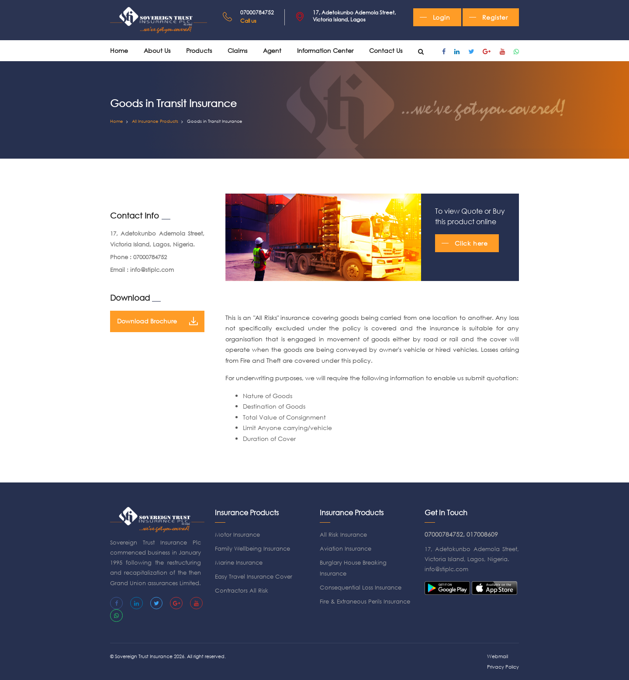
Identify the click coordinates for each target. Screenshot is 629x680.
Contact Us (385, 50)
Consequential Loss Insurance (360, 587)
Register (495, 17)
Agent (272, 50)
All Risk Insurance (343, 534)
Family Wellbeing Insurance (252, 548)
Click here (471, 243)
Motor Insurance (237, 534)
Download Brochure (157, 321)
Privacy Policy (503, 666)
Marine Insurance (239, 562)
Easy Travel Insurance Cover (253, 576)
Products (199, 50)
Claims (237, 50)
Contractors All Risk (241, 590)
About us (157, 50)
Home (119, 50)
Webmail (497, 656)
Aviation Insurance (345, 548)
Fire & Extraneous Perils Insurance (365, 601)
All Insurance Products (155, 121)
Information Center (325, 50)
